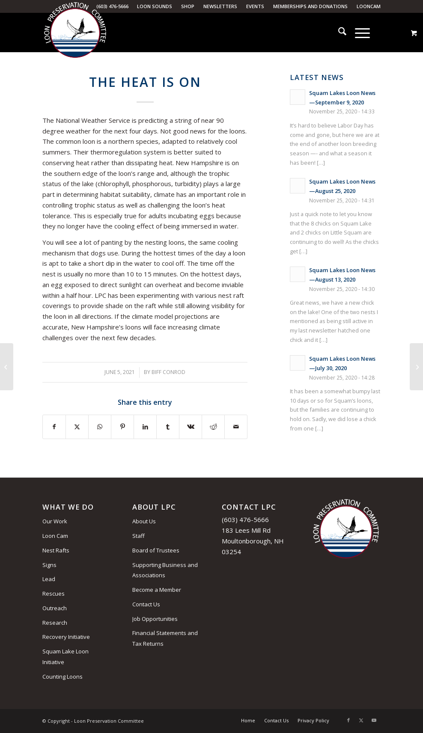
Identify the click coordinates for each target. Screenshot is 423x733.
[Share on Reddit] (213, 427)
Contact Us (146, 604)
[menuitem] (155, 6)
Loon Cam (55, 536)
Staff (138, 536)
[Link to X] (361, 720)
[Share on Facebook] (54, 427)
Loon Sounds (154, 6)
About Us (144, 521)
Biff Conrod (168, 372)
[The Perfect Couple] (416, 366)
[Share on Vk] (190, 427)
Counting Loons (62, 676)
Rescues (53, 593)
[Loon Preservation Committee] (74, 32)
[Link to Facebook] (348, 720)
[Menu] (358, 32)
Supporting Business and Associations (165, 570)
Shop (187, 6)
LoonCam (369, 6)
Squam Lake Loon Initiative (65, 656)
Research (54, 622)
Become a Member (156, 590)
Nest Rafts (55, 550)
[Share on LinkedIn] (145, 427)
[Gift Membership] (6, 366)
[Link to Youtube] (374, 720)
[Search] (338, 32)
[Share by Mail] (236, 427)
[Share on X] (77, 427)
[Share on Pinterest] (122, 427)
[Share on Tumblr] (168, 427)
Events (255, 6)
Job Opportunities (155, 619)
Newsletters (220, 6)
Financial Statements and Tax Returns (165, 638)
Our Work (54, 521)
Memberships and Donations (310, 6)
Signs (49, 565)
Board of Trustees (155, 550)
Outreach (54, 608)
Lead (48, 579)
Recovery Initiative (66, 637)
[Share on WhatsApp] (100, 427)
